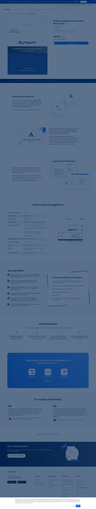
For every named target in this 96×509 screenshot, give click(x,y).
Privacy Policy (30, 502)
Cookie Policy (22, 502)
